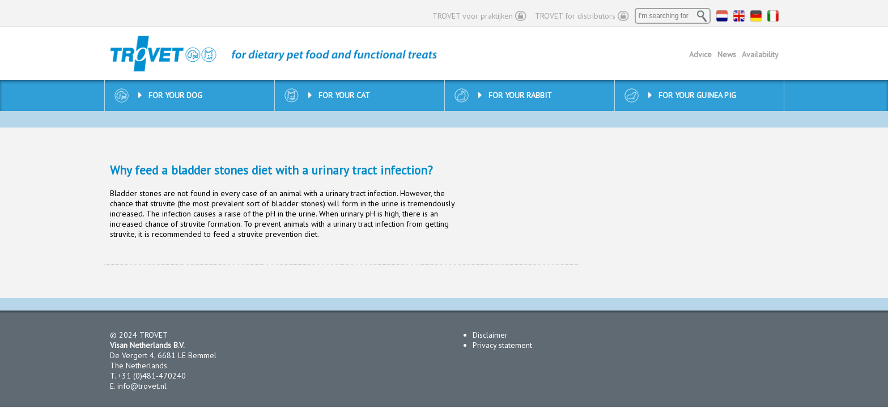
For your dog (170, 95)
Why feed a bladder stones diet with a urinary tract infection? (271, 170)
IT (773, 16)
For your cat (339, 95)
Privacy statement (502, 345)
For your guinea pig (692, 95)
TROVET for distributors (575, 16)
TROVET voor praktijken (472, 16)
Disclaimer (490, 335)
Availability (760, 54)
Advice (700, 54)
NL (722, 16)
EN (739, 16)
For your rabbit (515, 95)
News (726, 54)
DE (756, 16)
